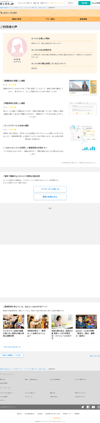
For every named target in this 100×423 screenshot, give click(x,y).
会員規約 (40, 413)
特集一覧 (52, 393)
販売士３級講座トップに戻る (11, 355)
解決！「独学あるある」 (31, 379)
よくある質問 (3, 396)
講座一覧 (36, 3)
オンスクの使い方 (30, 393)
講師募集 (77, 413)
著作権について (67, 413)
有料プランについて (57, 3)
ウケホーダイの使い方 (25, 3)
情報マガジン (45, 3)
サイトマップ (28, 396)
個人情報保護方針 (30, 413)
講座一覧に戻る (95, 356)
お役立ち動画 (3, 383)
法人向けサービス (80, 396)
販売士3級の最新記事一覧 (12, 347)
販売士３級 (8, 13)
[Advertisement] (32, 224)
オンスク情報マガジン (81, 379)
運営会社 (19, 413)
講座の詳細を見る (50, 197)
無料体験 (84, 3)
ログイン (71, 3)
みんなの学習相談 (55, 379)
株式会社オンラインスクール (41, 421)
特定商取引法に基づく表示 (52, 413)
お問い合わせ (53, 396)
